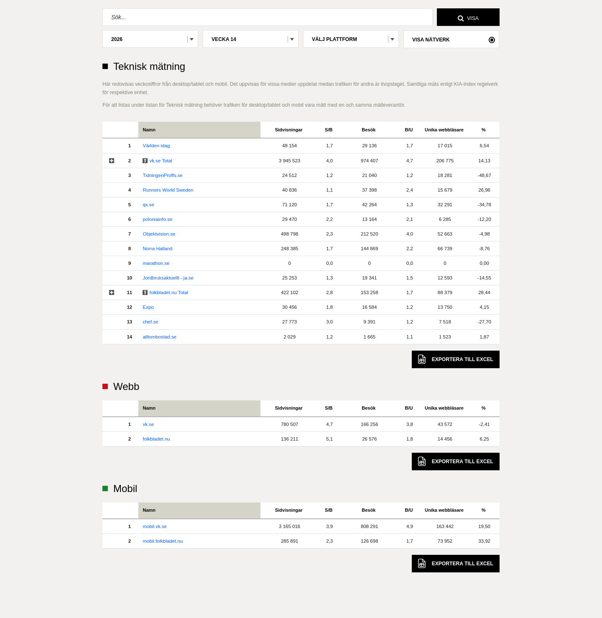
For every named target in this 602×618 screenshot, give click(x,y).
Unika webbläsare (444, 129)
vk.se (148, 424)
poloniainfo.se (157, 219)
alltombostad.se (159, 336)
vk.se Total (160, 160)
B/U (409, 129)
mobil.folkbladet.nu (163, 541)
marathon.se (156, 263)
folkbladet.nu (156, 438)
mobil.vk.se (155, 526)
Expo (148, 307)
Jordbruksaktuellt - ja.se (168, 277)
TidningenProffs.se (162, 175)
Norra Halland (157, 248)
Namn (149, 129)
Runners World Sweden (168, 189)
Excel (455, 359)
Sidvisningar (289, 129)
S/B (328, 129)
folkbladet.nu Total (168, 292)
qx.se (148, 204)
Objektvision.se (159, 233)
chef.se (150, 321)
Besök (368, 129)
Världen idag (156, 145)
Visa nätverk (431, 40)
